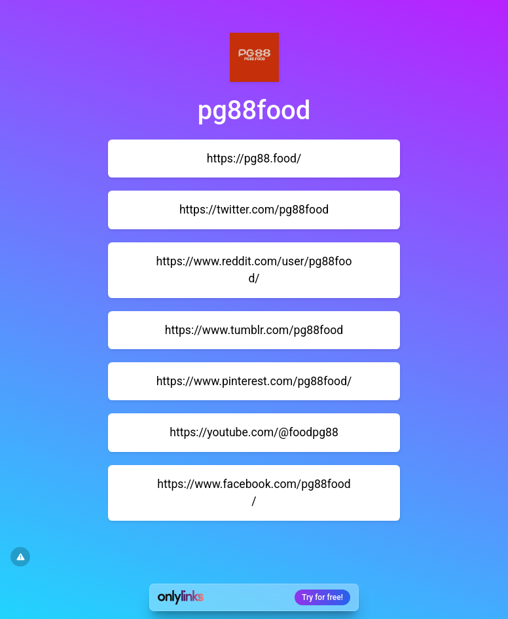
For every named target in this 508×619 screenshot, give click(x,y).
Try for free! (322, 597)
